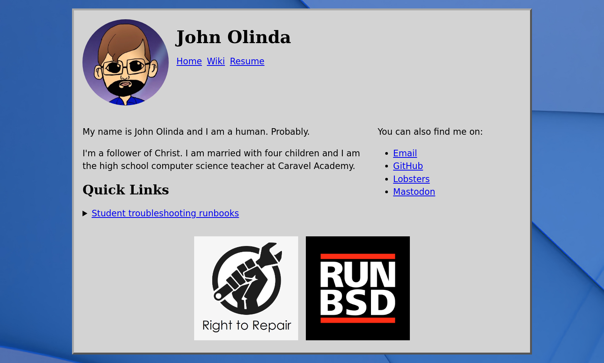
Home (189, 61)
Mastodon (414, 192)
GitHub (408, 166)
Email (405, 153)
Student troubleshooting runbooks (165, 213)
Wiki (216, 61)
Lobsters (411, 179)
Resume (247, 61)
